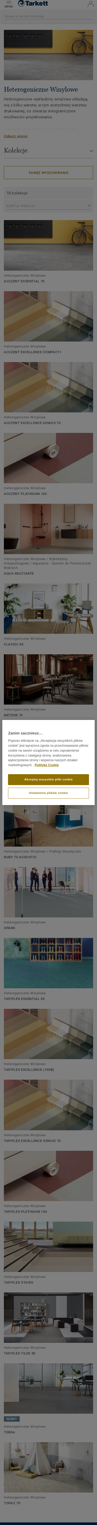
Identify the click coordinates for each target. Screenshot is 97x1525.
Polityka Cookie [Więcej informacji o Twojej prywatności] (47, 765)
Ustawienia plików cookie (48, 792)
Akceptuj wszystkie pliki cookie (48, 779)
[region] (48, 762)
